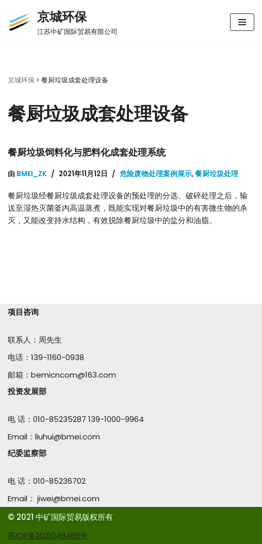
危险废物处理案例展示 (156, 174)
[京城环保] (63, 22)
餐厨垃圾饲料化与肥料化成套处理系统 (87, 152)
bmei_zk (32, 174)
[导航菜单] (242, 22)
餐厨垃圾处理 (216, 174)
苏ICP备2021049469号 (48, 535)
